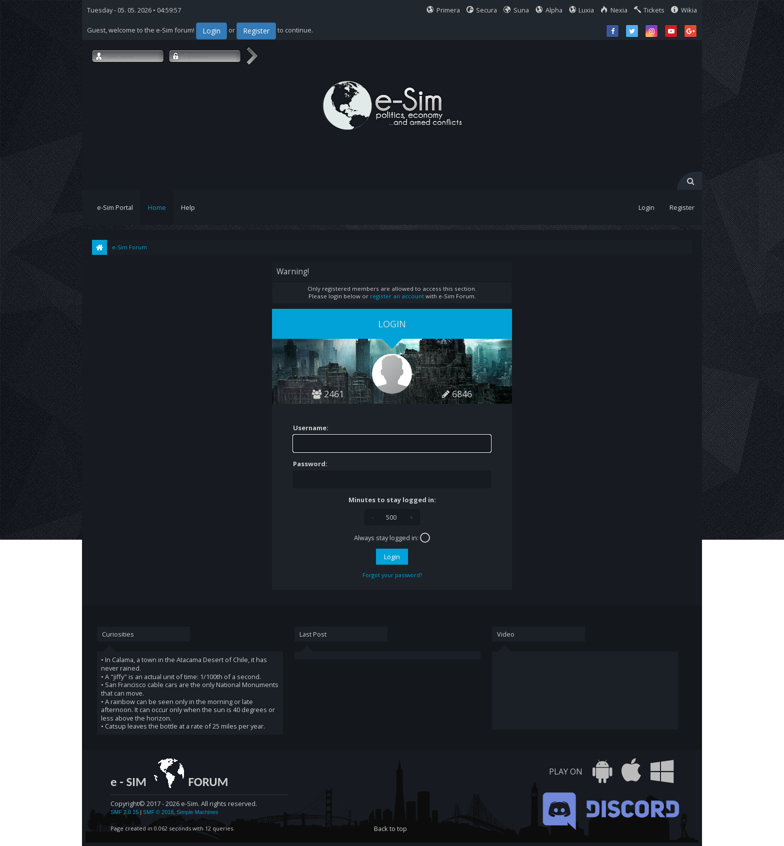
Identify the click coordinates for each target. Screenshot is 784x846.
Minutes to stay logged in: (392, 500)
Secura (482, 9)
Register (256, 30)
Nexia (614, 9)
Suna (516, 9)
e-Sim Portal (115, 207)
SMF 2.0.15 (124, 812)
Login (211, 30)
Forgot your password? (392, 575)
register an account (397, 296)
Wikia (684, 9)
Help (188, 207)
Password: (310, 464)
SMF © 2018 (158, 812)
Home (157, 207)
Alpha (549, 9)
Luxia (581, 9)
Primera (443, 9)
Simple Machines (197, 812)
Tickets (649, 9)
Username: (310, 428)
